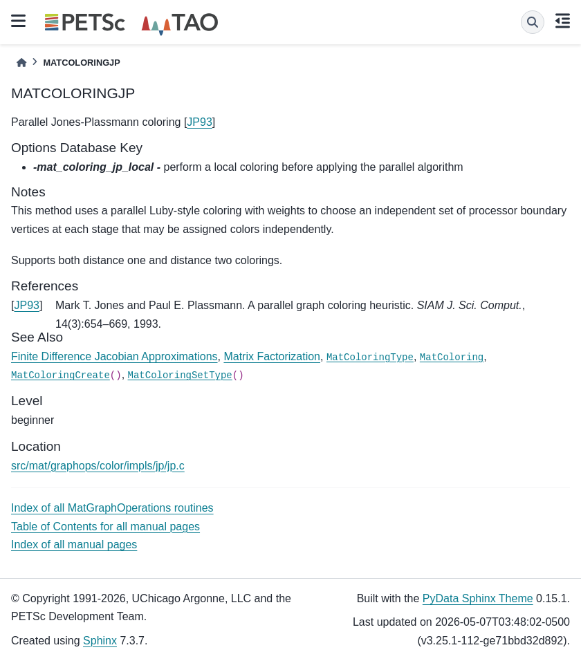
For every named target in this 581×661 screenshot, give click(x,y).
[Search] (532, 22)
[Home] (21, 62)
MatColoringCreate (60, 375)
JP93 (199, 122)
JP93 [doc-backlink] (26, 305)
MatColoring (451, 357)
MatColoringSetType (180, 375)
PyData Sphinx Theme (478, 598)
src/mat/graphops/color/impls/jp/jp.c (98, 466)
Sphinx (100, 640)
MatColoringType (370, 357)
